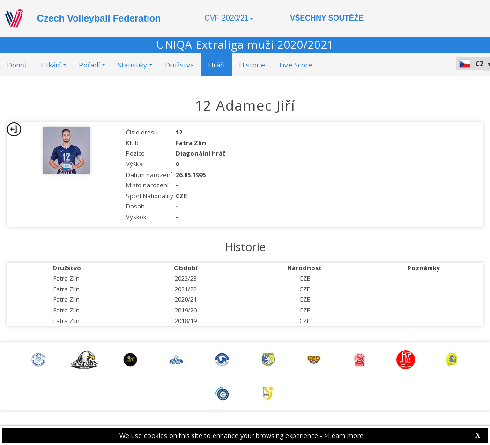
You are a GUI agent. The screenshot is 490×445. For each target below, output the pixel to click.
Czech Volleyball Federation (99, 18)
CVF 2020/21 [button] (229, 18)
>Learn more (344, 435)
